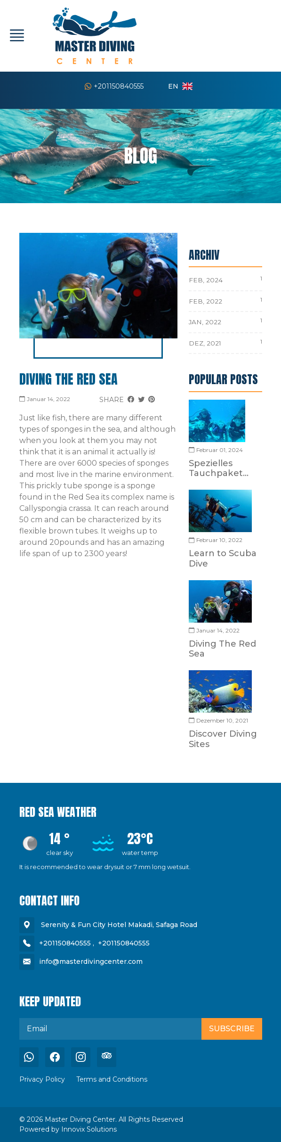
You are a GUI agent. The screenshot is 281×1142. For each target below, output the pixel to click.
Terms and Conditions (111, 1079)
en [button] (180, 86)
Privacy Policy (42, 1079)
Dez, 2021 (205, 343)
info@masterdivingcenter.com (91, 961)
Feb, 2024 (206, 280)
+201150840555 (114, 86)
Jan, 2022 (205, 322)
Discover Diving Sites (223, 738)
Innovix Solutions (89, 1129)
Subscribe (232, 1028)
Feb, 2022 (205, 301)
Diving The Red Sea (68, 379)
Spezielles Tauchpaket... (219, 468)
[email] (110, 1029)
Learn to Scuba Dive (223, 558)
